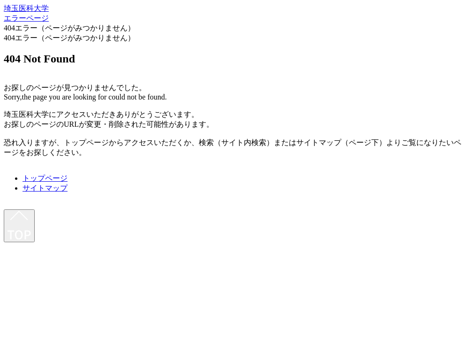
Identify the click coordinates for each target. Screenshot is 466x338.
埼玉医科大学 (26, 8)
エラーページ (26, 18)
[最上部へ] (19, 225)
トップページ (45, 178)
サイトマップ (45, 188)
